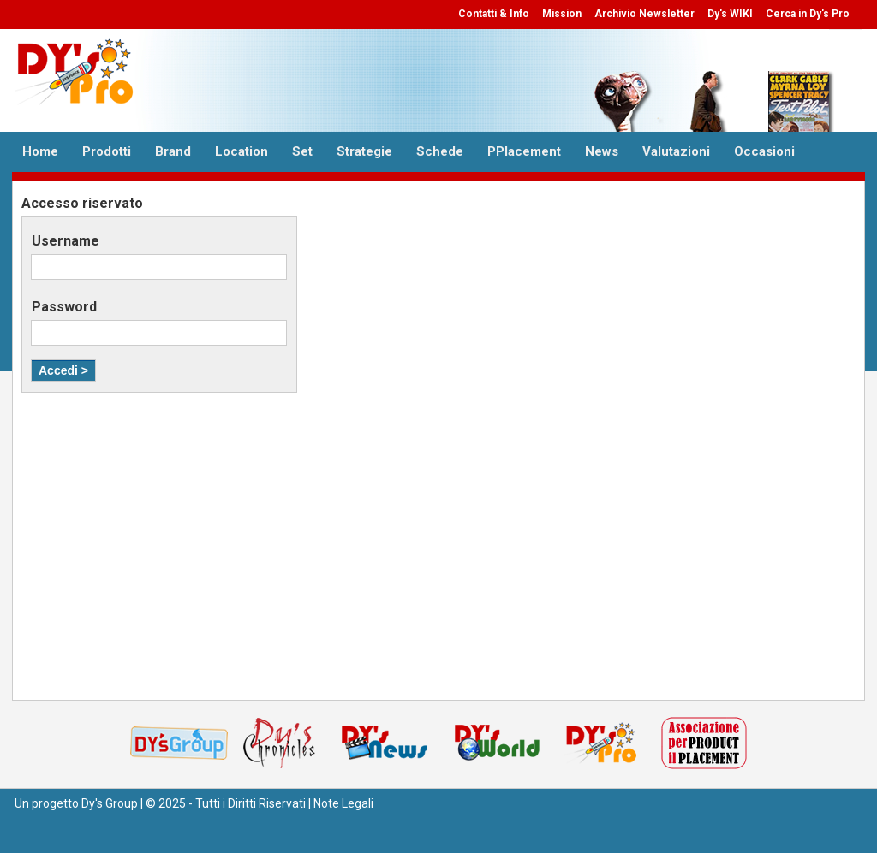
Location (241, 151)
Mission (562, 14)
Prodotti (106, 151)
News (601, 151)
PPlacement (524, 151)
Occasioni (764, 151)
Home (40, 151)
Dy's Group (109, 803)
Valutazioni (676, 151)
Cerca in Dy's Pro (808, 14)
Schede (439, 151)
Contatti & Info (493, 14)
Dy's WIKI (730, 14)
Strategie (364, 151)
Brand (173, 151)
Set (302, 151)
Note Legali (343, 803)
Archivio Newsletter (644, 14)
